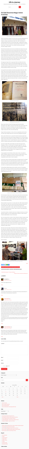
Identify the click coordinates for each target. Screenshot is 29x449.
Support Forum (4, 440)
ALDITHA (3, 426)
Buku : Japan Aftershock (6, 404)
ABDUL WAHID (4, 425)
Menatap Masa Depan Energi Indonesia (14, 429)
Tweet (27, 263)
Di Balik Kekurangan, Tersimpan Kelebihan (8, 272)
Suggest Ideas (4, 438)
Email (2, 360)
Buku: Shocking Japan (5, 405)
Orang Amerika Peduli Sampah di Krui (8, 415)
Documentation (4, 435)
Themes (3, 441)
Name (2, 357)
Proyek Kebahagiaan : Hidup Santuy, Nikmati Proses (10, 419)
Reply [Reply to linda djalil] (2, 284)
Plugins (3, 436)
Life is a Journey (15, 2)
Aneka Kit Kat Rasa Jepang (10, 426)
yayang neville (6, 298)
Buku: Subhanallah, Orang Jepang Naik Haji (9, 406)
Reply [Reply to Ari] (2, 295)
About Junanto (4, 402)
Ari (4, 288)
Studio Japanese (4, 437)
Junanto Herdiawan (7, 326)
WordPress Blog (4, 442)
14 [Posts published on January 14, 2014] (5, 391)
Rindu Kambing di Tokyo (12, 430)
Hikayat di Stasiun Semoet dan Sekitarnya (20, 273)
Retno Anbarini (4, 429)
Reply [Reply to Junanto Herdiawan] (2, 336)
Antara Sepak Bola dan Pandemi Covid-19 (8, 418)
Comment (2, 343)
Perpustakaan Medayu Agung (17, 269)
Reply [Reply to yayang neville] (2, 323)
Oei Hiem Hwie (11, 269)
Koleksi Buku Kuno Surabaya (5, 269)
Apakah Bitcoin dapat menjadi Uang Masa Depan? (15, 425)
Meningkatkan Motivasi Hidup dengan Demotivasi (10, 417)
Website (2, 363)
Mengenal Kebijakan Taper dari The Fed (8, 420)
